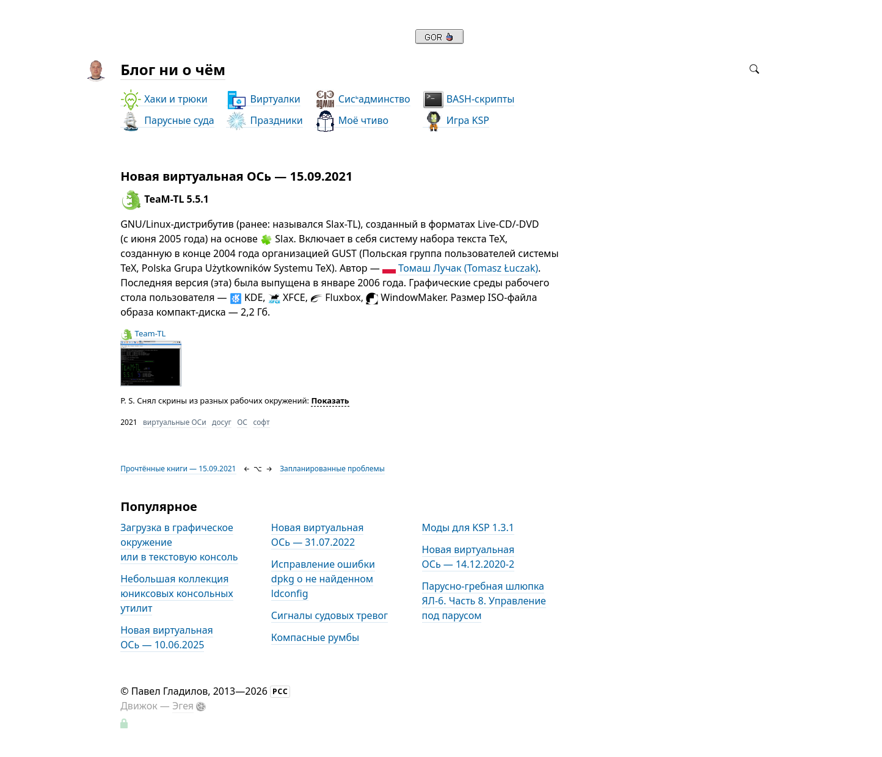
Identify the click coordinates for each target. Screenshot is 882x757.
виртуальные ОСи (174, 422)
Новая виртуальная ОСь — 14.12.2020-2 (468, 557)
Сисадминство (362, 99)
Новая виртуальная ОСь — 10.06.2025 (166, 637)
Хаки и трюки (163, 99)
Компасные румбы (315, 637)
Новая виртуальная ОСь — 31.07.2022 (317, 535)
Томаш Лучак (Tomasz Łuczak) (468, 268)
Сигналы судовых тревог (329, 615)
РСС (280, 691)
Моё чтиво (351, 121)
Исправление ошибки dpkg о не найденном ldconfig (323, 578)
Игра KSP (456, 121)
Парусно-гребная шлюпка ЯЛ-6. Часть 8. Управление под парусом (484, 600)
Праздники (264, 121)
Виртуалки (263, 99)
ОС (242, 422)
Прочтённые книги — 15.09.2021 (178, 468)
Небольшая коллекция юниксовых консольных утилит (176, 593)
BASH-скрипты (469, 99)
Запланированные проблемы (332, 468)
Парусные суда (167, 121)
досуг (221, 422)
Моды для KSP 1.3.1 (468, 527)
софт (261, 422)
